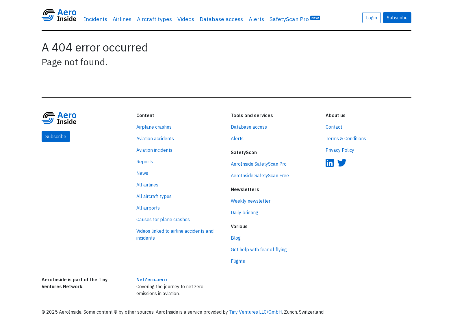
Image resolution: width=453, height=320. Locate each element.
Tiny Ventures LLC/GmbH (255, 312)
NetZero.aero (151, 279)
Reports (144, 161)
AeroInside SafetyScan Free (260, 175)
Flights (238, 261)
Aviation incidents (154, 150)
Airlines (122, 19)
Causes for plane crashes (163, 219)
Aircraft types (154, 19)
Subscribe (397, 18)
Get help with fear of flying (259, 249)
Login (371, 18)
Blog (236, 238)
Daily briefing (244, 212)
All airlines (147, 185)
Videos (185, 19)
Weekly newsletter (250, 201)
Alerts (256, 19)
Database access (221, 19)
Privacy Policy (340, 150)
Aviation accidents (155, 138)
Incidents (95, 19)
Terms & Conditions (346, 138)
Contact (334, 127)
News (142, 173)
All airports (148, 208)
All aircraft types (154, 196)
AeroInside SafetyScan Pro (259, 164)
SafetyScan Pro (295, 19)
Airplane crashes (154, 127)
